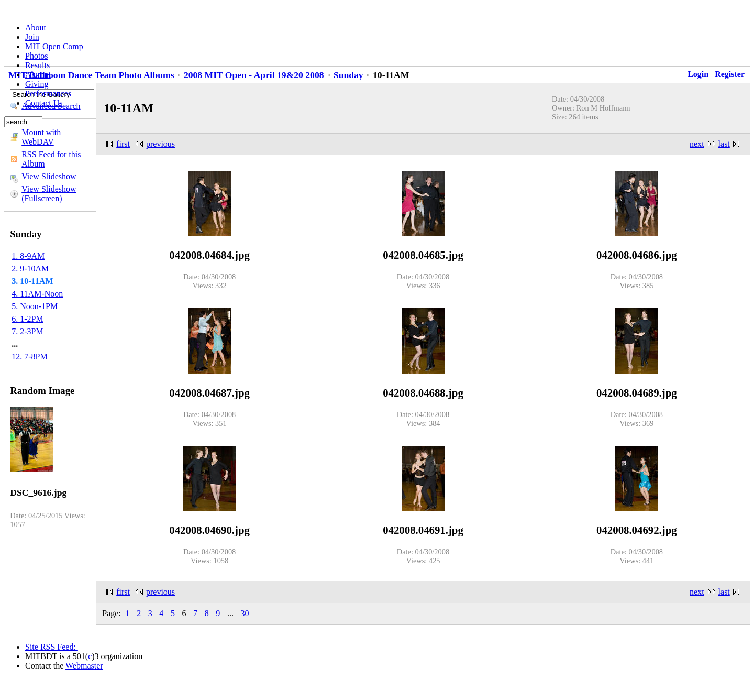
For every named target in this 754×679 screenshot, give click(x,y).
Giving (36, 84)
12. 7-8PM (29, 356)
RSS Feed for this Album (51, 159)
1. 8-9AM (28, 255)
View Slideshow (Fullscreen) (48, 193)
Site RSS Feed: (51, 646)
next (697, 143)
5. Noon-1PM (35, 306)
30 (244, 613)
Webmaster (84, 665)
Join (32, 36)
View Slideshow (48, 176)
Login (698, 74)
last (724, 143)
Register (730, 74)
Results (37, 65)
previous (160, 143)
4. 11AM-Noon (37, 293)
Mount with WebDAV (41, 137)
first (123, 143)
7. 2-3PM (27, 331)
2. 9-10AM (30, 268)
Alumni (38, 74)
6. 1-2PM (27, 318)
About (35, 27)
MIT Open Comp (54, 46)
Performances (48, 93)
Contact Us (44, 102)
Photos (36, 55)
